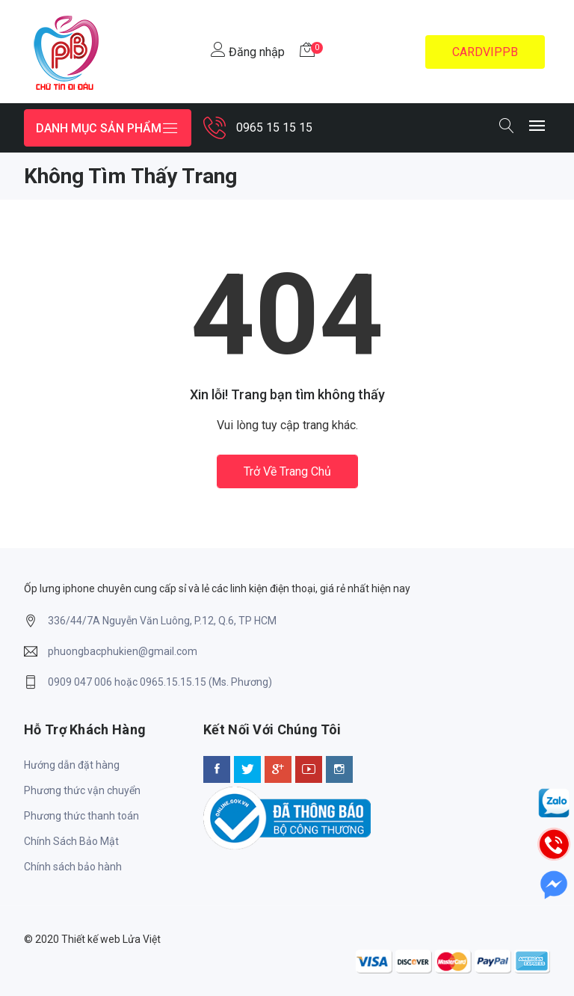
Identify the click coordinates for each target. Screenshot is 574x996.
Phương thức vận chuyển (82, 790)
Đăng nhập (248, 50)
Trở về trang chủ (287, 471)
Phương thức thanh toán (81, 816)
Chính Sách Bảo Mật (71, 841)
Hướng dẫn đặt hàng (72, 765)
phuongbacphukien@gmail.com (122, 651)
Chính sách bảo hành (73, 867)
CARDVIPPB (485, 52)
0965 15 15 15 (274, 127)
